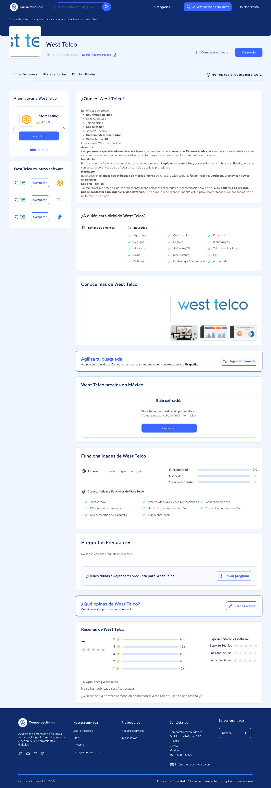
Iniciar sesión (249, 7)
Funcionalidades (83, 74)
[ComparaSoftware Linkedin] (20, 753)
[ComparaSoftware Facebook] (35, 753)
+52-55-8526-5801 (182, 755)
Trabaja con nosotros (86, 752)
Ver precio (249, 52)
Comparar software (212, 52)
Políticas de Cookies (199, 781)
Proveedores (130, 723)
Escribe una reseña (187, 695)
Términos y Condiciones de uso (233, 781)
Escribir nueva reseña (99, 54)
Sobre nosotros (83, 731)
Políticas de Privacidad (171, 781)
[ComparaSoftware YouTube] (28, 753)
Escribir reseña (241, 605)
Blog (76, 738)
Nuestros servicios (132, 731)
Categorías (165, 6)
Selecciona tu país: (232, 720)
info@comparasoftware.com (190, 764)
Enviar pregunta (234, 576)
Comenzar (169, 428)
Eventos (78, 745)
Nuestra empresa (85, 723)
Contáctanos (179, 723)
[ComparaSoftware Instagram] (42, 753)
